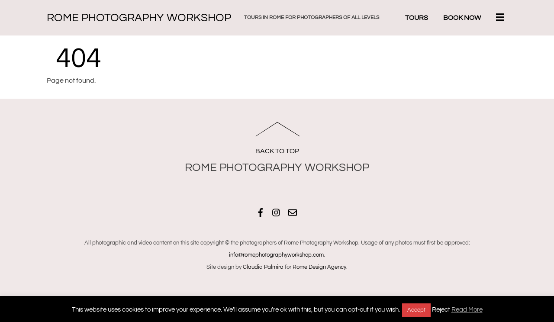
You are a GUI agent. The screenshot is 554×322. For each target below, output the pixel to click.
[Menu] (501, 18)
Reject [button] (441, 309)
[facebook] (260, 211)
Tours (416, 17)
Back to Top (277, 151)
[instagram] (277, 211)
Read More (467, 309)
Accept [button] (416, 310)
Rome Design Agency (319, 267)
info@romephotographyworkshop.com (276, 255)
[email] (293, 211)
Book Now (462, 17)
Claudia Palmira (263, 267)
